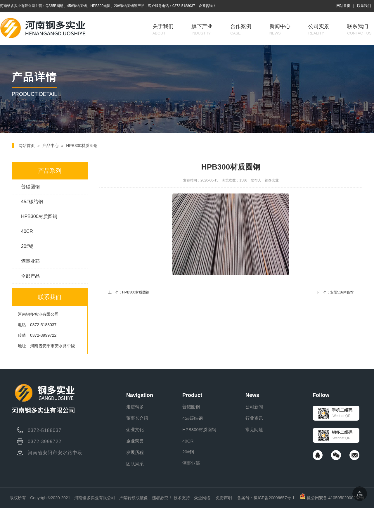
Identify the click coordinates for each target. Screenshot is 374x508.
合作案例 (240, 29)
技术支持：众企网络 (192, 497)
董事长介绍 (137, 418)
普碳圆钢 (30, 186)
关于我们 (163, 29)
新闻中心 (279, 29)
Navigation (139, 395)
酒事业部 (30, 261)
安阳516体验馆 (342, 292)
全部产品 (30, 276)
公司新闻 (254, 406)
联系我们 (364, 6)
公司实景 (318, 29)
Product (192, 395)
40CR (27, 231)
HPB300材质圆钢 (82, 145)
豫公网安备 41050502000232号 (332, 497)
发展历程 (135, 452)
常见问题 (254, 429)
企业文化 (135, 429)
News (252, 395)
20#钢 (27, 246)
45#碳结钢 (32, 201)
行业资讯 (254, 418)
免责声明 (224, 497)
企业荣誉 (135, 440)
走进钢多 (135, 406)
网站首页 (343, 6)
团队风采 (135, 463)
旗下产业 (201, 29)
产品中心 (50, 145)
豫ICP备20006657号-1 (274, 497)
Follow (321, 395)
